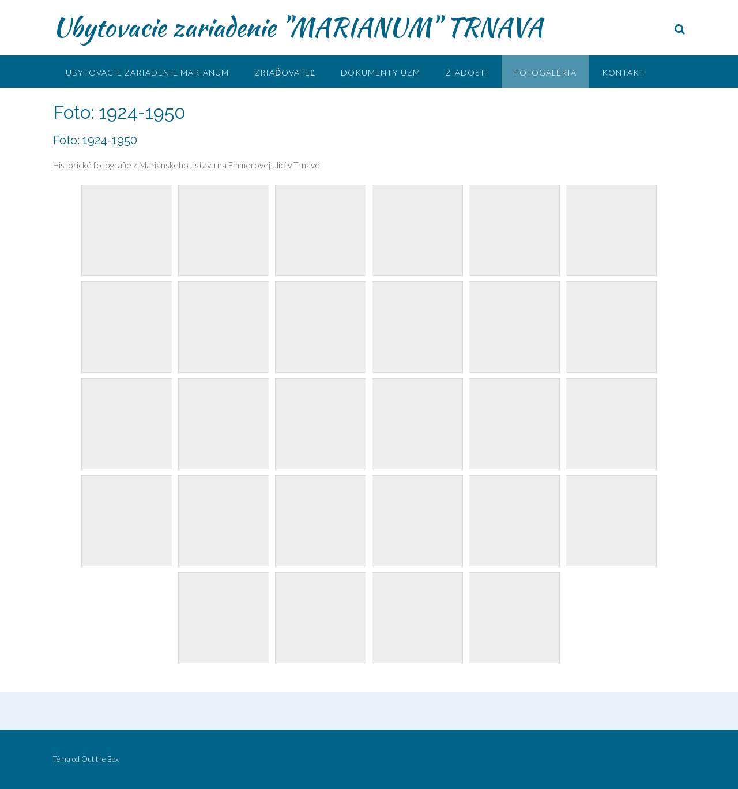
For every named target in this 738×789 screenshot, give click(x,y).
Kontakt (623, 72)
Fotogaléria (545, 72)
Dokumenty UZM (380, 72)
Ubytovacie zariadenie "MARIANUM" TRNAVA (298, 27)
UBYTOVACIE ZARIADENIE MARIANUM (147, 72)
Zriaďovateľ (284, 72)
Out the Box (100, 759)
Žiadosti (467, 72)
